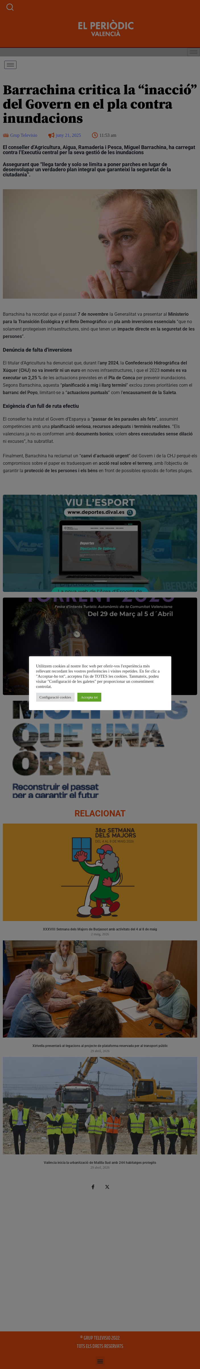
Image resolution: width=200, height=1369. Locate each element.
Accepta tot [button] (64, 692)
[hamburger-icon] (10, 65)
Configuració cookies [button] (31, 692)
